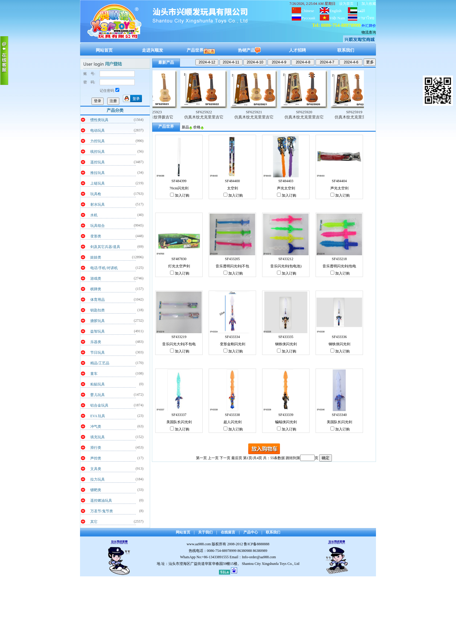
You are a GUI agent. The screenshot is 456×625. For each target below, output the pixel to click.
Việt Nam (337, 18)
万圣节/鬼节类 (101, 511)
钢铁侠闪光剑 (286, 344)
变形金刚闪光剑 (232, 344)
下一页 (225, 458)
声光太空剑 (286, 188)
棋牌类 (95, 289)
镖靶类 (95, 490)
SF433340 (339, 415)
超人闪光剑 (232, 422)
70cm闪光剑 (178, 188)
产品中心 (250, 532)
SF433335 (285, 337)
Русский (308, 18)
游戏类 (95, 278)
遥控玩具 (97, 162)
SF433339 (285, 415)
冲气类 (95, 426)
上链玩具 (97, 183)
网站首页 (104, 50)
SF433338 (232, 415)
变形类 (95, 236)
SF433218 (339, 259)
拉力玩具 (97, 479)
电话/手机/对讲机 (104, 268)
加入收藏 (368, 4)
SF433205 (232, 259)
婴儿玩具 (97, 395)
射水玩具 (97, 204)
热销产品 (249, 50)
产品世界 (201, 50)
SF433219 (179, 337)
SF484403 (285, 181)
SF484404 (339, 181)
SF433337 (179, 415)
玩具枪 (95, 194)
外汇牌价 (368, 26)
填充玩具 (97, 437)
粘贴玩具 (97, 384)
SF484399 (179, 181)
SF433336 (339, 337)
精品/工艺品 (99, 363)
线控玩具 (97, 152)
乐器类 (95, 342)
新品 (187, 127)
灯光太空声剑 (179, 266)
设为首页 (346, 4)
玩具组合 (97, 226)
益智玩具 (97, 331)
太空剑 (232, 188)
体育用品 (97, 300)
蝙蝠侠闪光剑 (286, 422)
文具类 (95, 469)
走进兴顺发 (152, 50)
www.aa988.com (199, 544)
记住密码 (109, 91)
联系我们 (345, 50)
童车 (94, 374)
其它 (94, 522)
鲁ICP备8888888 (256, 544)
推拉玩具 (97, 173)
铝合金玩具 (99, 405)
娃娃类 (95, 257)
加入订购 (179, 195)
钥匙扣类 (97, 310)
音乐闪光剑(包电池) (286, 266)
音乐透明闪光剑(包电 (339, 266)
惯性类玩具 (99, 120)
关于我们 (205, 532)
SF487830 (179, 259)
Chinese (307, 10)
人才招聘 (297, 50)
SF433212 (285, 259)
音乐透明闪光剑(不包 (232, 266)
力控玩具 (97, 141)
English (335, 10)
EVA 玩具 (97, 416)
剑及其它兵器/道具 (105, 247)
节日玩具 (97, 352)
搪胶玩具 (97, 321)
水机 (94, 215)
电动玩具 (97, 130)
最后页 (236, 458)
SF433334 (232, 337)
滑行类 (95, 448)
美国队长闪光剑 (179, 422)
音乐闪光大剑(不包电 (179, 344)
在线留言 (228, 532)
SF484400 (232, 181)
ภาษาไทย (366, 18)
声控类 (95, 458)
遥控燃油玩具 (101, 500)
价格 (198, 127)
